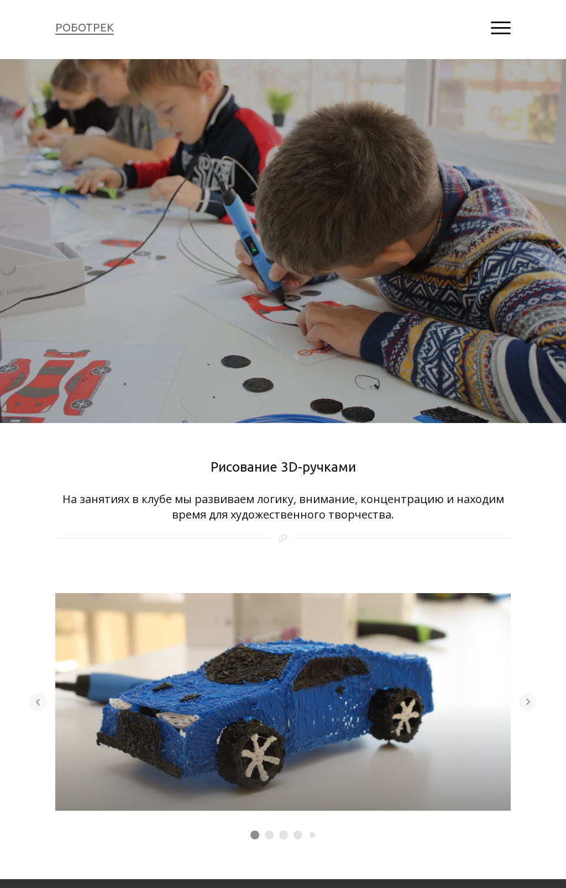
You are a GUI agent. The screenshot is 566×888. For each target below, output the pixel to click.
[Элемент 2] (269, 835)
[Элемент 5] (312, 835)
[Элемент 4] (298, 835)
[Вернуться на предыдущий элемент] (38, 702)
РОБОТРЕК (84, 27)
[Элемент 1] (254, 835)
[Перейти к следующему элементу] (528, 702)
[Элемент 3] (283, 835)
